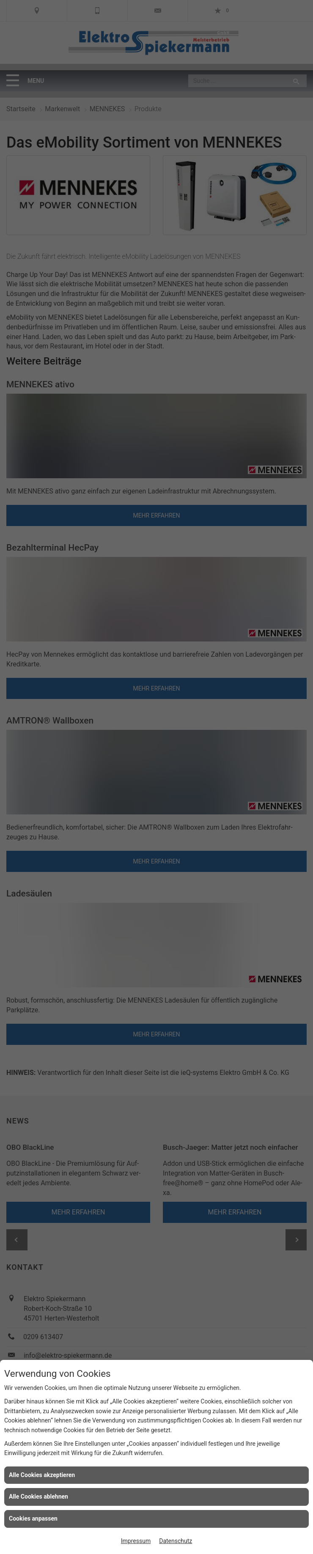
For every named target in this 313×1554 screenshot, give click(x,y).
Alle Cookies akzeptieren (42, 1475)
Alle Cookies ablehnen (38, 1496)
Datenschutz (175, 1541)
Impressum (136, 1541)
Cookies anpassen (33, 1518)
